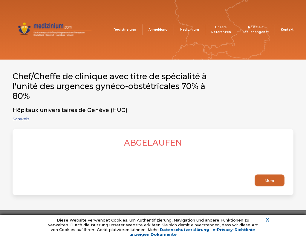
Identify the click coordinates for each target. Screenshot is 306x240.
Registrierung (125, 30)
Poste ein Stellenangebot (256, 29)
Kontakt (287, 30)
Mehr (269, 180)
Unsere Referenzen (221, 29)
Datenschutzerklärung (185, 229)
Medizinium (189, 30)
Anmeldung (158, 30)
